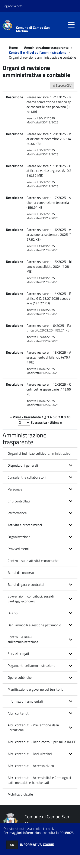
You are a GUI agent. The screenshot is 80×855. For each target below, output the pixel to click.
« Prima (15, 417)
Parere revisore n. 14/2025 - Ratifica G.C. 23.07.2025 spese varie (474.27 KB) (48, 298)
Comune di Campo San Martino (33, 29)
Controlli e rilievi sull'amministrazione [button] (23, 639)
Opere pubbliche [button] (20, 677)
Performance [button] (17, 512)
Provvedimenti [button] (18, 548)
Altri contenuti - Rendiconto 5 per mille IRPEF (42, 741)
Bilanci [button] (13, 613)
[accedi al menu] (71, 24)
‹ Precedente (31, 417)
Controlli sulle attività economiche (33, 560)
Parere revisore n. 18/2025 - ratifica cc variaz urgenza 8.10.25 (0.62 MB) (48, 170)
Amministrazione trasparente (46, 47)
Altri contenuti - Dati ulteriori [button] (30, 753)
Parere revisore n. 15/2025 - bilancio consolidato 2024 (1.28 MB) (49, 266)
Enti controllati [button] (19, 501)
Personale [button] (15, 489)
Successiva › (40, 422)
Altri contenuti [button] (18, 713)
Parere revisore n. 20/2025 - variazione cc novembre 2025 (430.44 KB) (48, 138)
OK (12, 844)
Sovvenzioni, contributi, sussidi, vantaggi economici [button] (31, 599)
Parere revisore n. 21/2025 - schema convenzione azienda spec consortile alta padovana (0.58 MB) (48, 104)
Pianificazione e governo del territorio (35, 689)
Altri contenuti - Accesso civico (31, 765)
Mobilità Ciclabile (20, 794)
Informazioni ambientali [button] (25, 701)
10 (68, 417)
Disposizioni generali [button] (23, 465)
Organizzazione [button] (19, 536)
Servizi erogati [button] (18, 653)
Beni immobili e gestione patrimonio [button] (34, 625)
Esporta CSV (62, 85)
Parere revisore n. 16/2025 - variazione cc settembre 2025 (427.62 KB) (48, 234)
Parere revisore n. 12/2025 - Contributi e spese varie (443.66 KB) (48, 389)
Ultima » (56, 422)
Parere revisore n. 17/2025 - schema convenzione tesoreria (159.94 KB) (48, 202)
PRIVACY (66, 832)
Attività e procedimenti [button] (25, 524)
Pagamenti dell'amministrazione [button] (31, 665)
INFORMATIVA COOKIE (37, 844)
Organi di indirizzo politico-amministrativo (39, 453)
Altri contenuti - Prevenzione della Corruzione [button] (33, 727)
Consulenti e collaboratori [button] (27, 477)
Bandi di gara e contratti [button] (26, 584)
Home (13, 47)
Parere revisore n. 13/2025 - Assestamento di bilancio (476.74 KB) (48, 357)
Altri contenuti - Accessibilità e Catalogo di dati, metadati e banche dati (39, 780)
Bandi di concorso (21, 572)
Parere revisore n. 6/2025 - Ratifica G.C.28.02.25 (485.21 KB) (48, 328)
